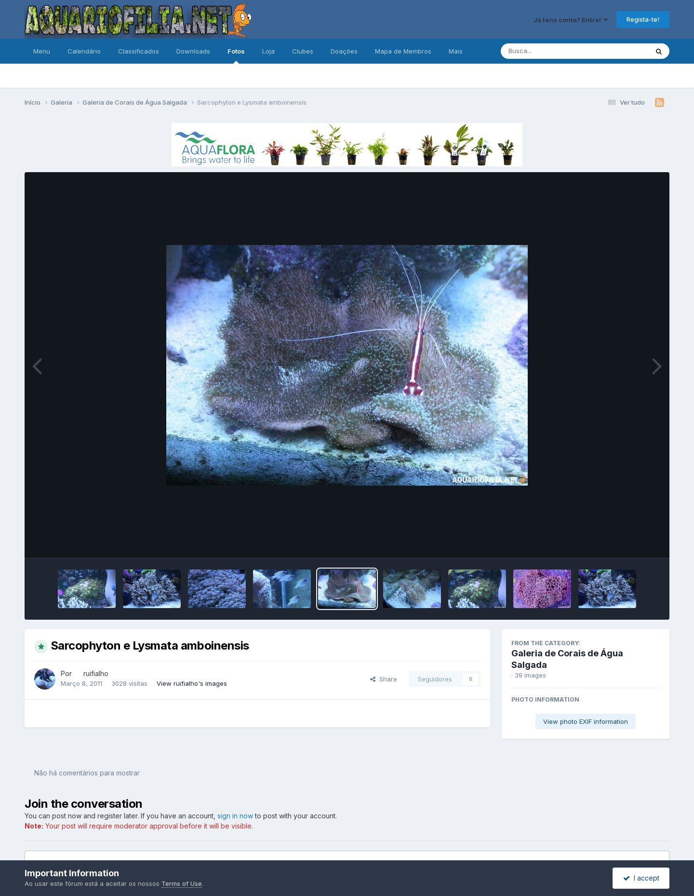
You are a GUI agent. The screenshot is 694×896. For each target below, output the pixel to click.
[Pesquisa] (548, 51)
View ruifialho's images (192, 683)
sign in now (235, 816)
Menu (41, 51)
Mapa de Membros (403, 51)
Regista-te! (643, 19)
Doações (344, 51)
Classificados (138, 51)
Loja (268, 51)
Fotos (236, 55)
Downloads (193, 51)
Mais (456, 51)
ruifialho (95, 673)
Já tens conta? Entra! (571, 20)
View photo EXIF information (585, 721)
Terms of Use (181, 883)
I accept (641, 878)
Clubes (302, 51)
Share (383, 679)
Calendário (84, 51)
